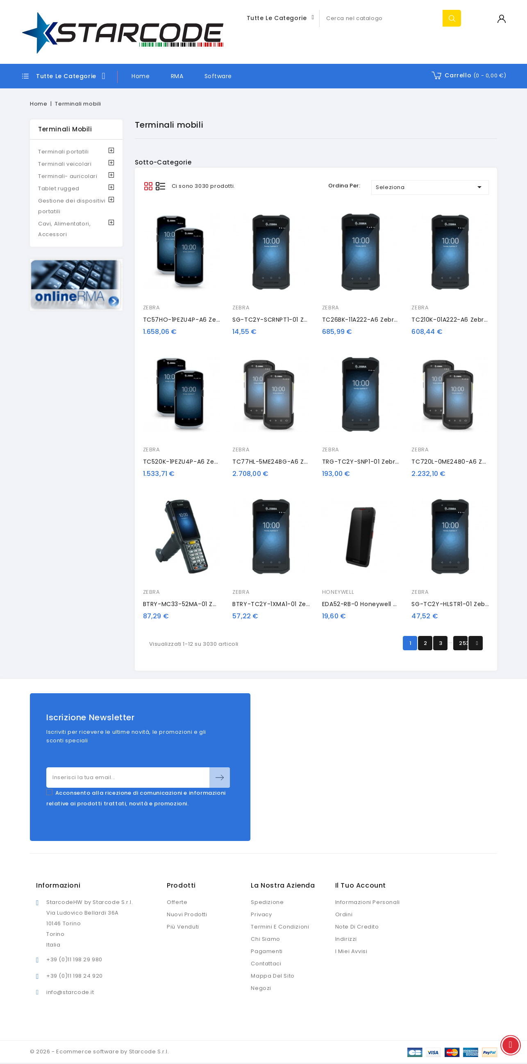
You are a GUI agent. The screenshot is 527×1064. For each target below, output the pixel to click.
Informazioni (58, 885)
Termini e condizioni (280, 927)
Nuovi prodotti (187, 914)
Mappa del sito (272, 976)
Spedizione (267, 902)
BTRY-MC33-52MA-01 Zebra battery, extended (213, 604)
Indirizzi (346, 939)
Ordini (344, 914)
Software (218, 76)
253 (463, 643)
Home (141, 76)
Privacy (261, 914)
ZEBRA (151, 307)
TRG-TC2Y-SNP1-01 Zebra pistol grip (377, 462)
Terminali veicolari (64, 164)
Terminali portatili (63, 152)
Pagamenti (266, 951)
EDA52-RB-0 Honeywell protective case (382, 604)
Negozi (261, 988)
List (160, 186)
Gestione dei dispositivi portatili (71, 206)
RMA (177, 76)
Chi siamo (265, 939)
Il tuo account (360, 885)
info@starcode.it (70, 992)
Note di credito (357, 927)
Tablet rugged (59, 188)
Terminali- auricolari (68, 176)
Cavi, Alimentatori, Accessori (64, 229)
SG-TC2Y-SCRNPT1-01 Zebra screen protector (302, 320)
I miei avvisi (351, 951)
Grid (148, 186)
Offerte (177, 902)
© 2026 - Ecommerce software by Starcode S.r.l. (99, 1051)
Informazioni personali (367, 902)
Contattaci (266, 963)
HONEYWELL (338, 592)
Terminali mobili (65, 129)
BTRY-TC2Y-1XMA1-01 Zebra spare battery (296, 604)
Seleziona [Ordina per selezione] (430, 187)
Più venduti (183, 927)
